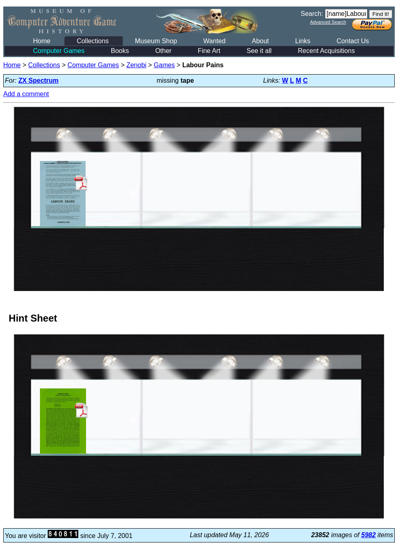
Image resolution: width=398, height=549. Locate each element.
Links (302, 40)
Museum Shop (156, 40)
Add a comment (26, 93)
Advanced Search (328, 22)
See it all (259, 50)
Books (120, 50)
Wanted (214, 40)
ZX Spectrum (38, 80)
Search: (312, 13)
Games (164, 65)
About (260, 40)
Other (163, 50)
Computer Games (58, 50)
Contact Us (353, 40)
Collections (92, 40)
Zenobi (136, 65)
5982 (368, 534)
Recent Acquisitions (326, 50)
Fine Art (209, 50)
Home (42, 40)
